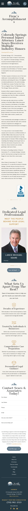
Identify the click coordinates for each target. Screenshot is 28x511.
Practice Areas (14, 464)
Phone (3, 407)
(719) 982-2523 (14, 502)
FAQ (14, 469)
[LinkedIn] (14, 508)
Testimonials (14, 467)
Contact (14, 474)
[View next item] (20, 199)
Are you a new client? (6, 417)
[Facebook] (11, 508)
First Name (4, 397)
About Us (14, 459)
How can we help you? (7, 422)
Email (2, 412)
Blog (14, 472)
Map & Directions (13, 496)
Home (14, 457)
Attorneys (14, 462)
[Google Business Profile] (17, 508)
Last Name (4, 402)
